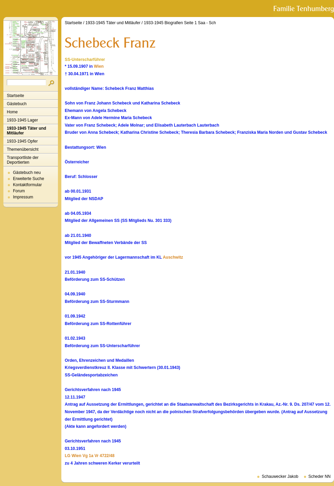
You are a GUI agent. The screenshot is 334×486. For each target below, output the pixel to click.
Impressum (23, 197)
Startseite (15, 95)
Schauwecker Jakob (280, 476)
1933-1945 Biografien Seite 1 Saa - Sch (180, 22)
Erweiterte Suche (28, 178)
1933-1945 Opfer (22, 141)
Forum (19, 191)
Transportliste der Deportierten (23, 160)
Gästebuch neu (27, 172)
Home (12, 112)
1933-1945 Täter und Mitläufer (26, 130)
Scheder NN (319, 476)
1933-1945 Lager (22, 120)
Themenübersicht (23, 149)
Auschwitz (173, 257)
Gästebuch (17, 103)
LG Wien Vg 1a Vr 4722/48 (90, 455)
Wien (99, 66)
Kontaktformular (27, 184)
